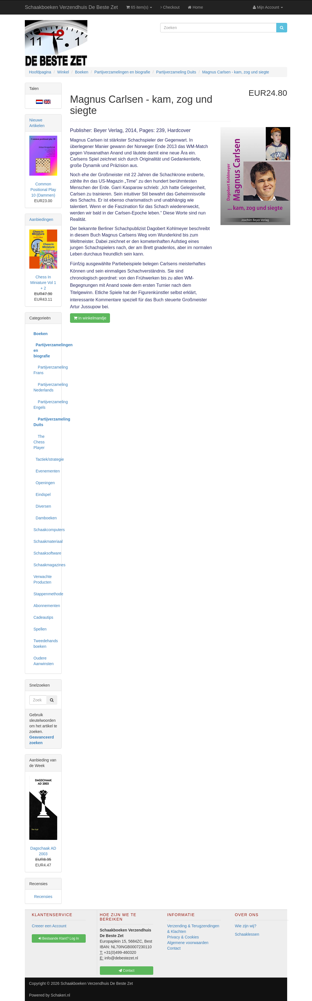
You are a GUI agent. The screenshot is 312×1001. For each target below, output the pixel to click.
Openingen (44, 483)
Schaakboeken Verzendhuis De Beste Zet (71, 7)
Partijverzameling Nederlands (45, 387)
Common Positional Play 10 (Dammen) (43, 189)
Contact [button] (127, 971)
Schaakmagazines (45, 565)
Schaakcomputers (45, 529)
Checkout (169, 7)
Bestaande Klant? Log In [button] (59, 938)
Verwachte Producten (42, 579)
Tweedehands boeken (45, 644)
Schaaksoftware (45, 553)
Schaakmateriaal (45, 541)
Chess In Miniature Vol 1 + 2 (43, 282)
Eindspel (42, 494)
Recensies (43, 896)
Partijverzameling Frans (45, 370)
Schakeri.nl (60, 995)
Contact (174, 948)
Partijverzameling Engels (45, 405)
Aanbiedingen (41, 219)
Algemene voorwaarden (187, 942)
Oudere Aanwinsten (43, 661)
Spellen (40, 629)
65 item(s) (139, 7)
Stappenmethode (45, 594)
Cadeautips (43, 617)
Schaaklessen (247, 934)
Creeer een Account (49, 926)
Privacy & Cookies (183, 937)
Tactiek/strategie (45, 459)
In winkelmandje (90, 318)
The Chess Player (39, 442)
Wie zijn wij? (245, 926)
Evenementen (45, 471)
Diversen (42, 506)
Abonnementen (45, 605)
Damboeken (45, 518)
